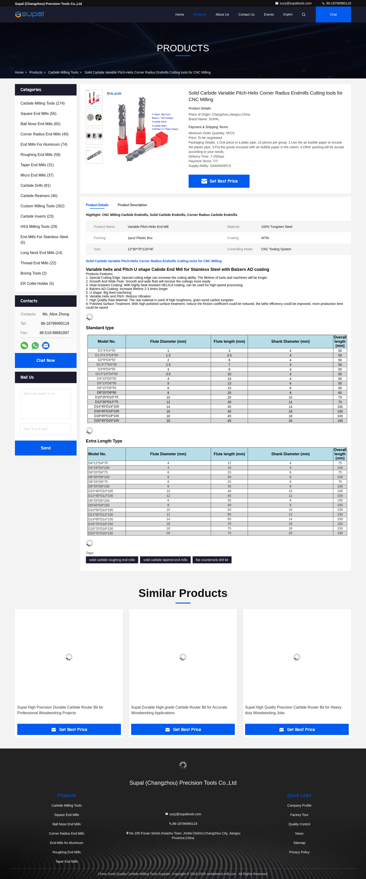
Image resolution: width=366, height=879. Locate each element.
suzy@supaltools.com (293, 3)
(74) (44, 144)
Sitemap (299, 843)
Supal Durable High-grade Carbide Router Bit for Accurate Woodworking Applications (179, 710)
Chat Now (45, 360)
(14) (41, 253)
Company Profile (299, 805)
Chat (333, 14)
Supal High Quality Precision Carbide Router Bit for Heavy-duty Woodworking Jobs (293, 710)
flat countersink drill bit (212, 560)
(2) (34, 273)
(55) (38, 114)
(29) (39, 227)
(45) (39, 196)
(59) (40, 155)
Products (200, 14)
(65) (40, 124)
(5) (44, 239)
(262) (42, 206)
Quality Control (299, 824)
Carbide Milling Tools (63, 72)
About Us (222, 14)
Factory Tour (299, 815)
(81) (36, 185)
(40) (44, 134)
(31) (37, 165)
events (269, 14)
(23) (37, 216)
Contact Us (247, 14)
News (299, 833)
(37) (37, 175)
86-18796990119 (336, 3)
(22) (38, 263)
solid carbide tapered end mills (165, 560)
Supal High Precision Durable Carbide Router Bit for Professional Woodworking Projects (60, 710)
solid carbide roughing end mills (112, 560)
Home (179, 14)
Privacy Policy (299, 852)
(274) (43, 103)
